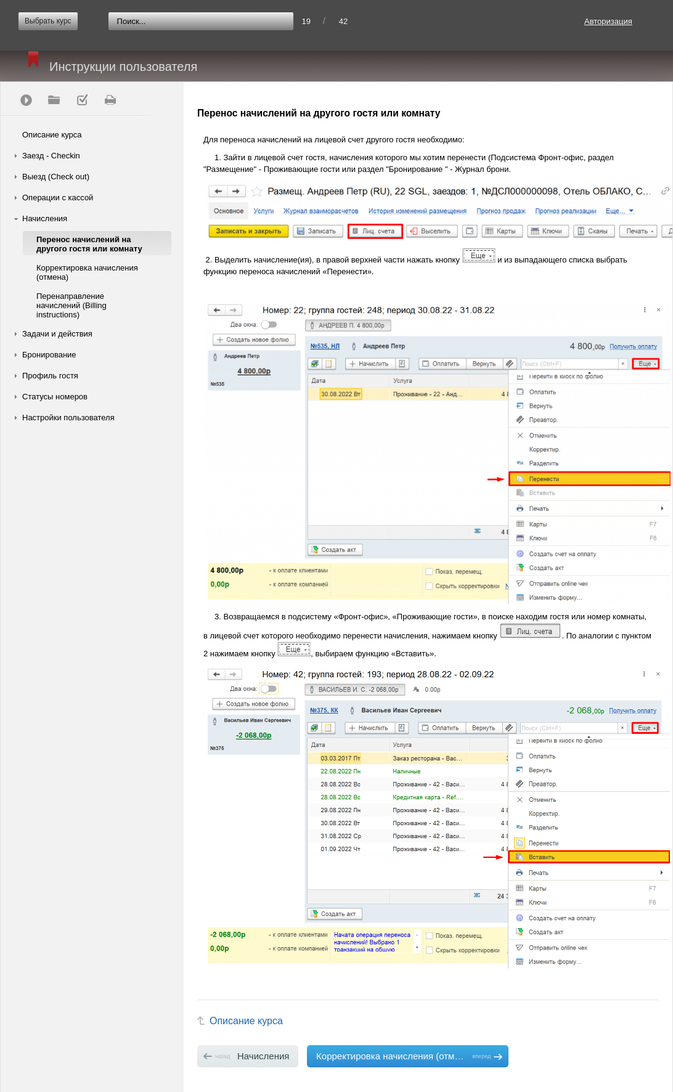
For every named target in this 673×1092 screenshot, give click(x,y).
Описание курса (52, 134)
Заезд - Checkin (51, 155)
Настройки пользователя (68, 417)
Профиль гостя (50, 375)
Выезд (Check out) (55, 176)
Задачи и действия (57, 333)
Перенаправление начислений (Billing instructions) (71, 305)
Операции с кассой (57, 197)
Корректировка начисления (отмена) (87, 272)
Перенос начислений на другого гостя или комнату (89, 244)
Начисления (44, 218)
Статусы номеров (55, 396)
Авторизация (608, 21)
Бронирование (49, 354)
